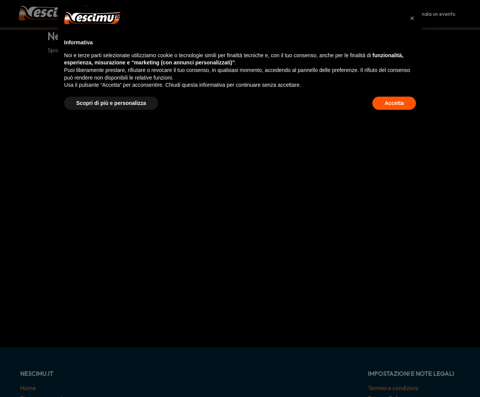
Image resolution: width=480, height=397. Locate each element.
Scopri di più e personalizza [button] (111, 103)
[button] (412, 18)
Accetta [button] (394, 103)
